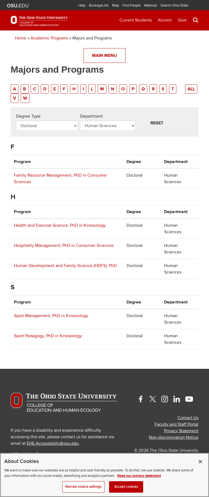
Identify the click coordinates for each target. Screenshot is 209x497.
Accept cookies (126, 486)
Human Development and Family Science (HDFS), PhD (65, 265)
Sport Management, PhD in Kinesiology (51, 315)
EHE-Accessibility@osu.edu (53, 443)
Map (115, 5)
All (191, 89)
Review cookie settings (83, 486)
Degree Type (28, 116)
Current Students (135, 20)
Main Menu (104, 55)
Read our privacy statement (139, 476)
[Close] (200, 462)
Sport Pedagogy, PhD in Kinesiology (48, 336)
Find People (131, 5)
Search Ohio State (174, 5)
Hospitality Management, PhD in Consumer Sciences (64, 245)
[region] (104, 475)
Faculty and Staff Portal (176, 424)
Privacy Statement (181, 431)
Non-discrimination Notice (173, 437)
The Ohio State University (18, 6)
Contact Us (187, 418)
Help (81, 5)
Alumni (165, 20)
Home (20, 38)
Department (91, 116)
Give (182, 20)
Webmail (150, 5)
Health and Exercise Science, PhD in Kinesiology (60, 225)
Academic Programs (49, 38)
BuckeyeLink (99, 5)
